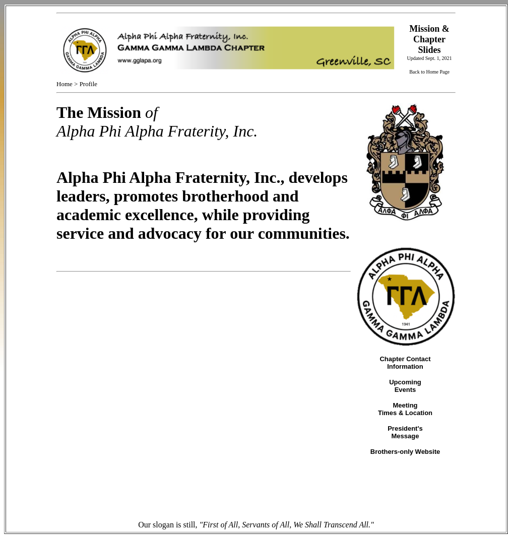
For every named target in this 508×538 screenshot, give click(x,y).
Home (64, 84)
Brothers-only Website (405, 451)
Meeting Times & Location (405, 409)
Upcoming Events (405, 385)
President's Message (405, 432)
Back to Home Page (429, 72)
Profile (88, 84)
